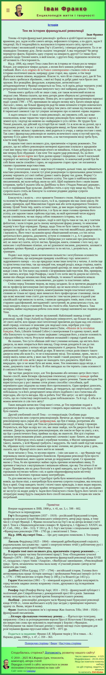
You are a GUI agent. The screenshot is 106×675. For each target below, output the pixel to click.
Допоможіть (53, 652)
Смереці (31, 671)
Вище (53, 643)
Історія (53, 25)
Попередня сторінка (37, 643)
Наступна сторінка (70, 643)
